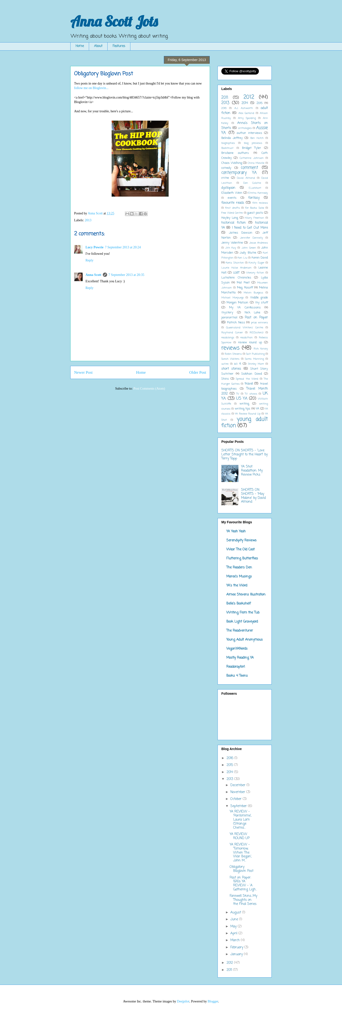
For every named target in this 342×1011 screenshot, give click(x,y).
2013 (88, 220)
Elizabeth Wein (231, 193)
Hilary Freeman (254, 218)
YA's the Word (236, 585)
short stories (231, 368)
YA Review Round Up (248, 414)
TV (237, 394)
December (238, 785)
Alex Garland (246, 113)
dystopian (228, 187)
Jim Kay (230, 248)
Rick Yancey (261, 349)
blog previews (253, 143)
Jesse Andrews (258, 243)
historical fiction (233, 222)
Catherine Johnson (252, 158)
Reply (89, 260)
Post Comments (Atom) (149, 388)
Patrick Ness (236, 322)
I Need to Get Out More (250, 227)
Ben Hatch (257, 138)
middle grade (259, 297)
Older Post (197, 372)
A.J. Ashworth (243, 108)
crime (225, 178)
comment (249, 168)
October (236, 799)
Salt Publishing (255, 354)
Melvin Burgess (253, 293)
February (237, 947)
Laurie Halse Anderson (236, 268)
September (239, 806)
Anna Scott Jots (114, 21)
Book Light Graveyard (242, 621)
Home (80, 46)
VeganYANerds (236, 648)
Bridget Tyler (251, 148)
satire (224, 364)
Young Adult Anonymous (244, 639)
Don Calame (252, 183)
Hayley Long (229, 218)
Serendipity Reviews (241, 540)
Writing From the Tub (242, 612)
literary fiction (255, 273)
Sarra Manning (254, 359)
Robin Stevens (233, 354)
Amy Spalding (247, 118)
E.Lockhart (255, 188)
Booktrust (227, 148)
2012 (248, 97)
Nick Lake (253, 312)
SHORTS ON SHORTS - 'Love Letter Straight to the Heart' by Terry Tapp (244, 454)
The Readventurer (239, 630)
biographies (228, 143)
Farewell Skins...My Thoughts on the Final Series (243, 900)
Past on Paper (256, 317)
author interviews (249, 133)
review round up (250, 342)
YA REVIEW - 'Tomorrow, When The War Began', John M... (241, 852)
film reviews (260, 203)
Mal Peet (243, 282)
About (98, 46)
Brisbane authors (235, 153)
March (235, 940)
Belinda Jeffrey (232, 138)
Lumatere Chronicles (236, 277)
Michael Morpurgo (232, 298)
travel (249, 383)
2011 (224, 98)
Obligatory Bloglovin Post (241, 869)
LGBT (236, 272)
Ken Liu (242, 258)
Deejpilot (183, 1001)
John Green (249, 248)
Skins (225, 379)
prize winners (259, 323)
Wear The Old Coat (240, 549)
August (236, 912)
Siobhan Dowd (251, 374)
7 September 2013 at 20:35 (126, 275)
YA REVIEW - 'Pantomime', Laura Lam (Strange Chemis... (241, 819)
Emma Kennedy (258, 193)
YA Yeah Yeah (236, 531)
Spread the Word (247, 379)
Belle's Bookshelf (238, 603)
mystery (227, 312)
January (237, 954)
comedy (226, 168)
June (234, 919)
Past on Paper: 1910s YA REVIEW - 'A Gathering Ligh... (243, 883)
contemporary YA (239, 173)
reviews (230, 348)
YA (257, 408)
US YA (241, 399)
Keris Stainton (235, 263)
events (232, 198)
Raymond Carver (232, 333)
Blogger (213, 1001)
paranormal (229, 317)
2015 (259, 103)
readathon (246, 337)
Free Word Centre (232, 213)
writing (244, 404)
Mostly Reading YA (240, 657)
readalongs (227, 337)
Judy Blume (248, 252)
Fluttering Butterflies (242, 558)
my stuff (261, 302)
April (234, 933)
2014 (245, 103)
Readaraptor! (235, 666)
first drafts (232, 208)
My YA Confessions (245, 307)
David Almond (246, 178)
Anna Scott (93, 275)
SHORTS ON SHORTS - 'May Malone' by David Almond (253, 495)
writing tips (242, 408)
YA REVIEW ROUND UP (240, 836)
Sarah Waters (230, 359)
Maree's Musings (239, 576)
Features (119, 46)
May (234, 926)
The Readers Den (239, 567)
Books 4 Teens (237, 675)
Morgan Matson (237, 302)
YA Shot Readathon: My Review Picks (252, 470)
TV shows (251, 394)
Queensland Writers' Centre (244, 328)
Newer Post (83, 372)
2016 (224, 108)
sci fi (237, 364)
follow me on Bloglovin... (91, 88)
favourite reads (232, 202)
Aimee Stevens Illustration (246, 594)
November (238, 792)
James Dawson (240, 233)
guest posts (255, 213)
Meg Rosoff (245, 287)
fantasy (254, 197)
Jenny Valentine (232, 243)
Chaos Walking (231, 163)
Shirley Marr (256, 364)
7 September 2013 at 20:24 (123, 247)
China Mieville (256, 163)
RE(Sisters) (256, 333)
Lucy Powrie (95, 247)
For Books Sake (254, 208)
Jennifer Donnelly (251, 238)
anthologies (245, 128)
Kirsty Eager (256, 263)
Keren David (260, 257)
